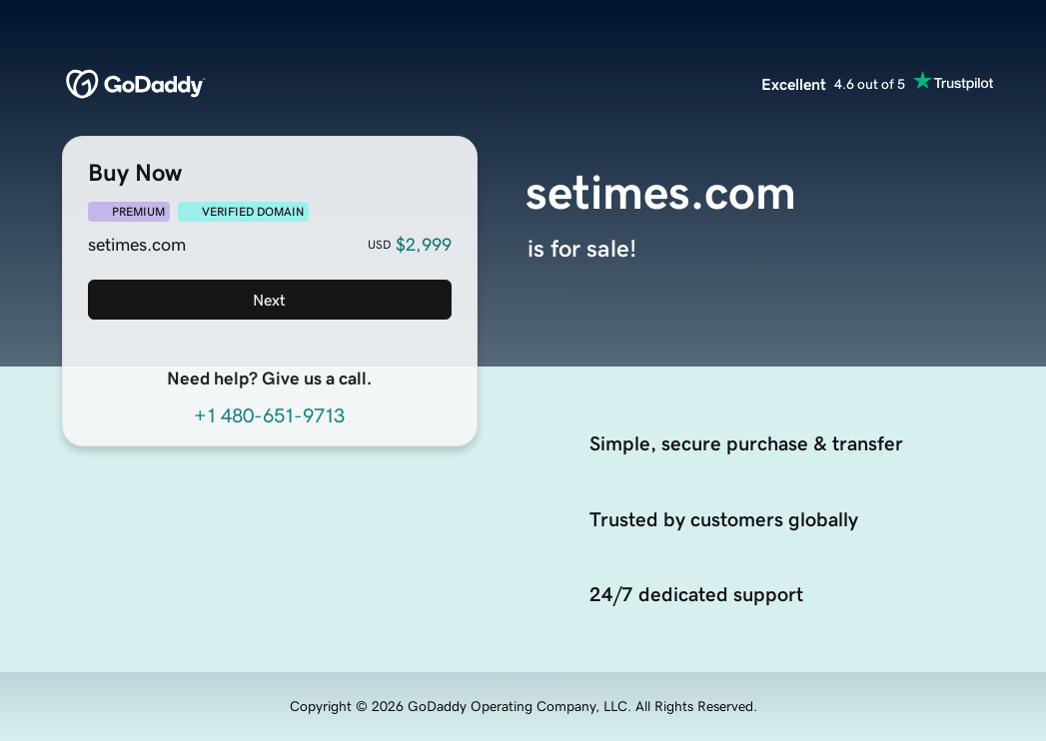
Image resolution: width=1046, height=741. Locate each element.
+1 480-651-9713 (269, 415)
